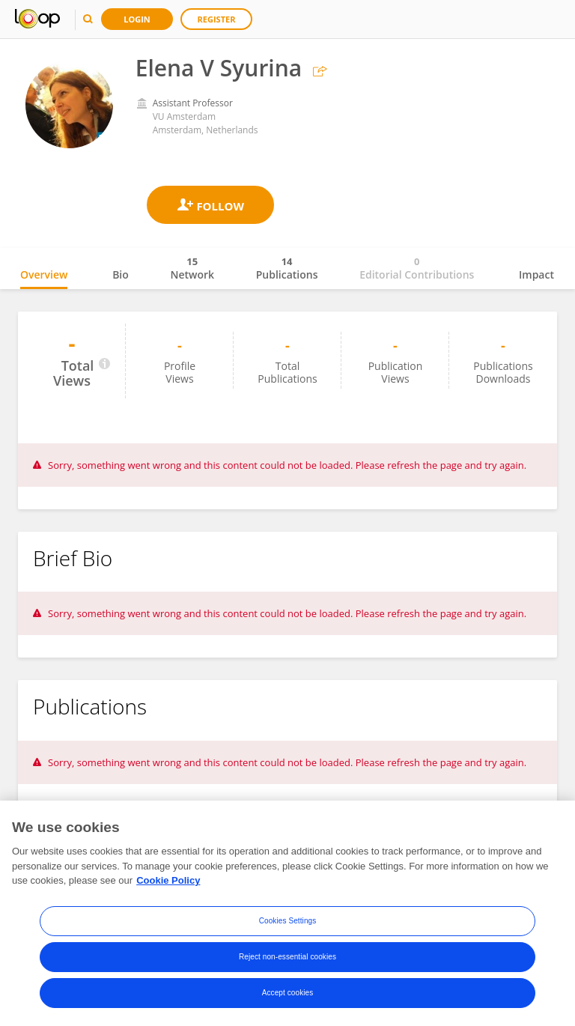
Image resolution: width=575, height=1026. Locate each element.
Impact (536, 274)
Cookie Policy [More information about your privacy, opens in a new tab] (168, 881)
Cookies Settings (288, 921)
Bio (120, 274)
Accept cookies (288, 993)
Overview (43, 274)
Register (217, 19)
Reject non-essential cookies (287, 957)
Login (137, 19)
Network (192, 268)
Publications (287, 268)
